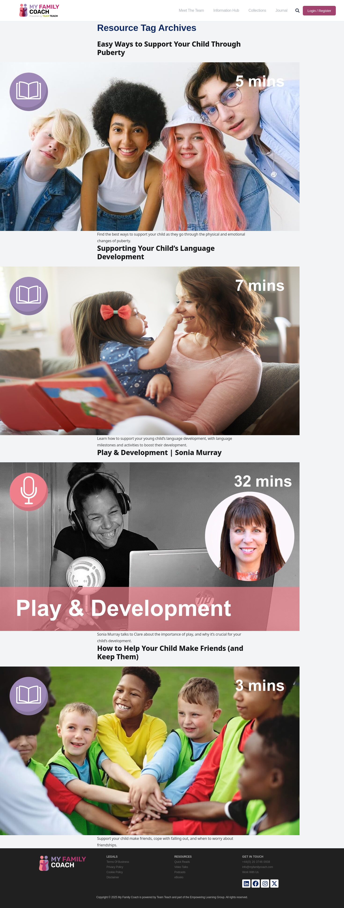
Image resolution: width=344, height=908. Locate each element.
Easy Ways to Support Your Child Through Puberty (169, 48)
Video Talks (181, 867)
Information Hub (226, 10)
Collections (257, 10)
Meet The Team (191, 10)
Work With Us (250, 872)
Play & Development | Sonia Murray (159, 452)
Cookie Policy (114, 872)
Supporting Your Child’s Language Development (156, 252)
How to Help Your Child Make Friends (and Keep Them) (170, 652)
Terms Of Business (117, 862)
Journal (281, 10)
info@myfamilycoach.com (257, 867)
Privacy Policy (114, 867)
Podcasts (179, 872)
